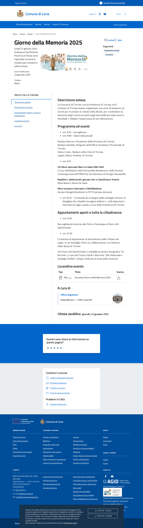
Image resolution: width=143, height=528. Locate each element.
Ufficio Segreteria (69, 294)
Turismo (76, 437)
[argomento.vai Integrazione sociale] (111, 50)
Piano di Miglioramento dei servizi (85, 499)
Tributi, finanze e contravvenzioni (85, 455)
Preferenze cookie (70, 523)
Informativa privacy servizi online (85, 480)
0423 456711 (21, 490)
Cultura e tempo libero (81, 459)
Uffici (15, 444)
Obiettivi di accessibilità (81, 491)
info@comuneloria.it (25, 493)
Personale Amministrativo (22, 452)
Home (15, 34)
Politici (15, 448)
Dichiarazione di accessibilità (83, 495)
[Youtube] (103, 14)
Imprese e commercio (81, 463)
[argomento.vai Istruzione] (109, 54)
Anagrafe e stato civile (51, 444)
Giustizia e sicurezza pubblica (83, 448)
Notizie (30, 34)
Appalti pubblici (48, 455)
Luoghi (105, 459)
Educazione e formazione (52, 452)
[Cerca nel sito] (125, 14)
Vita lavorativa (78, 441)
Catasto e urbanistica (50, 437)
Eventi (105, 463)
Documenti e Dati (19, 455)
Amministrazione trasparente (84, 476)
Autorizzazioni (48, 448)
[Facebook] (98, 14)
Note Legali (77, 488)
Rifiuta (103, 511)
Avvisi (105, 444)
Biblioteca (46, 441)
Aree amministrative (20, 441)
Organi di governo (19, 437)
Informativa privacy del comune (84, 484)
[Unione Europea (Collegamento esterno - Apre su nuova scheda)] (24, 421)
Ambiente (76, 452)
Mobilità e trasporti (80, 444)
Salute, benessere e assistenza (54, 459)
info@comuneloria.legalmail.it (27, 497)
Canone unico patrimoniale (52, 463)
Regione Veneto (21, 3)
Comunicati (107, 441)
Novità (22, 34)
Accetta (103, 516)
